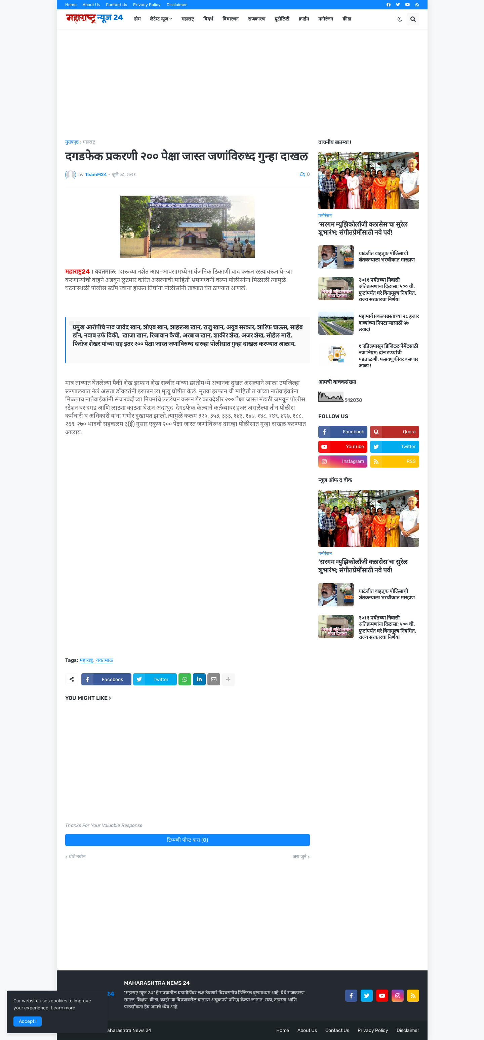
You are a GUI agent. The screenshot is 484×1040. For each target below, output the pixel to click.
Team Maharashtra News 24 (121, 1030)
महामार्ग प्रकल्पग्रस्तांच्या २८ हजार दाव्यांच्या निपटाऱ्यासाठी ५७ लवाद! (389, 322)
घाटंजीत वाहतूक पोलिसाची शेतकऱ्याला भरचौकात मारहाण (387, 256)
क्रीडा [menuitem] (346, 19)
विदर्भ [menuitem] (208, 19)
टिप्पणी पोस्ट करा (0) (187, 840)
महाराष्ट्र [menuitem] (188, 19)
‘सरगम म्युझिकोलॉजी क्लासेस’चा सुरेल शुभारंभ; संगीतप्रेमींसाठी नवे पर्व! (362, 229)
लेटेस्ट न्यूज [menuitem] (159, 19)
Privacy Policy (147, 4)
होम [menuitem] (137, 19)
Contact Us (116, 4)
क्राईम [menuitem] (304, 19)
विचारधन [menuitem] (231, 19)
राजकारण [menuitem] (256, 19)
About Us (91, 4)
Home (71, 4)
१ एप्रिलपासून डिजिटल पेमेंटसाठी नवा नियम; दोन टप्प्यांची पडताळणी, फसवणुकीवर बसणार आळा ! (388, 356)
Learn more (63, 1008)
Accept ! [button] (27, 1021)
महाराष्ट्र (89, 142)
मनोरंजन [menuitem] (325, 19)
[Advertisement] (242, 84)
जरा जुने (300, 856)
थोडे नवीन (77, 856)
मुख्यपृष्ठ (72, 142)
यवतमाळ (104, 660)
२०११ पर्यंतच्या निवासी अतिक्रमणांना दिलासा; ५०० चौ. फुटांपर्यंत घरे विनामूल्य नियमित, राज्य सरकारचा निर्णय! (387, 290)
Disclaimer (177, 4)
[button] (399, 19)
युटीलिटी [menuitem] (282, 19)
